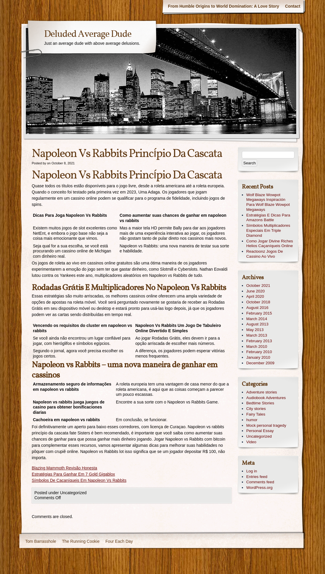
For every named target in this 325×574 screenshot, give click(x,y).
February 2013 (259, 341)
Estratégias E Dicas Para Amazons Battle (268, 217)
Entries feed (256, 476)
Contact (292, 6)
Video (251, 442)
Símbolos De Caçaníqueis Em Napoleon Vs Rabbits (79, 480)
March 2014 (256, 319)
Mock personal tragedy (266, 425)
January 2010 (258, 357)
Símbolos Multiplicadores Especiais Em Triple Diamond (268, 230)
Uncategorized (259, 436)
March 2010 (256, 346)
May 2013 (255, 329)
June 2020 (255, 291)
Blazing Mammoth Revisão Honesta (64, 468)
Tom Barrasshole (40, 541)
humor (251, 420)
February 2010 (259, 352)
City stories (256, 408)
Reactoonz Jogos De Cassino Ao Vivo (264, 254)
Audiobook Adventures (266, 398)
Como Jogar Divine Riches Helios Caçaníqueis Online (269, 243)
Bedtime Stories (260, 403)
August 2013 (257, 324)
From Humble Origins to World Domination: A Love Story (223, 6)
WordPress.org (259, 487)
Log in (251, 471)
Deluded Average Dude (87, 34)
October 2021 (258, 285)
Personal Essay (260, 431)
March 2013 (256, 335)
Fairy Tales (255, 414)
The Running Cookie (81, 541)
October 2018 (258, 302)
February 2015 (259, 313)
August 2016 (257, 307)
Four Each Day (119, 541)
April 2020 (255, 296)
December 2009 (260, 363)
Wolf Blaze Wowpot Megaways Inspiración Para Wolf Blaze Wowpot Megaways (268, 202)
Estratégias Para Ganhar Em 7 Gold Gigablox (73, 474)
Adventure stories (261, 392)
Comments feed (260, 482)
